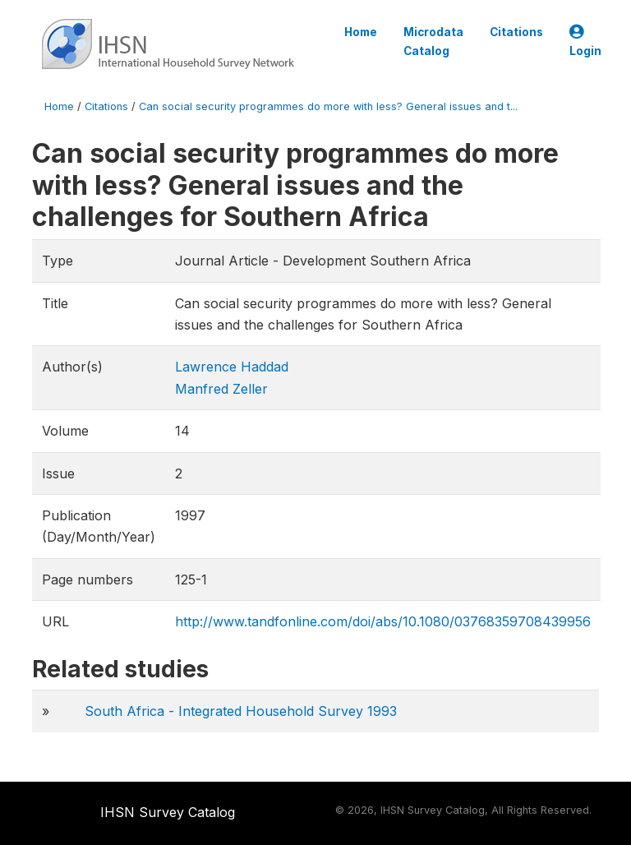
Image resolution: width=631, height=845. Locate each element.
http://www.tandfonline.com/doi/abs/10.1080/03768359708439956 (383, 621)
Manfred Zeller (221, 389)
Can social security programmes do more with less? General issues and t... (328, 106)
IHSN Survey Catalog (167, 812)
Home (360, 32)
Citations (516, 32)
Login (585, 41)
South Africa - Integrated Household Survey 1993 (241, 711)
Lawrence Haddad (231, 366)
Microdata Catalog (433, 41)
